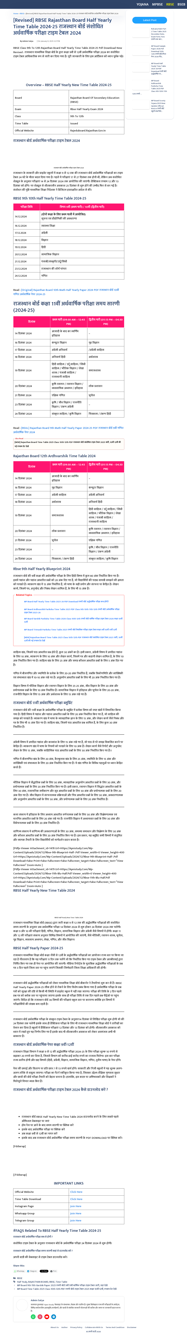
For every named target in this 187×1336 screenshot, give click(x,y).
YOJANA (143, 4)
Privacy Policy (76, 1327)
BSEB (181, 4)
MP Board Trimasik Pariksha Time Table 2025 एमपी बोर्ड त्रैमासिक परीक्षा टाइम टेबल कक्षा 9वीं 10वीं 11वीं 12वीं (70, 629)
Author (64, 1327)
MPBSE (157, 4)
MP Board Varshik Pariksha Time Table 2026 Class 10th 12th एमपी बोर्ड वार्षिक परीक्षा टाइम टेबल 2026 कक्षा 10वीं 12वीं (73, 620)
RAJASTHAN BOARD (38, 1282)
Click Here (76, 1192)
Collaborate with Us (94, 1327)
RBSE (170, 4)
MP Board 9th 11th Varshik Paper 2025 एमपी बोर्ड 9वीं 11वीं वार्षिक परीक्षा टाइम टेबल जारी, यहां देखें (62, 1285)
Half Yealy (22, 1282)
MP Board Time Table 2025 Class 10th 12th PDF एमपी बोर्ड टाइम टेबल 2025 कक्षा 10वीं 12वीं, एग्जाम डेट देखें (67, 1289)
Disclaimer (131, 1327)
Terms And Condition (115, 1327)
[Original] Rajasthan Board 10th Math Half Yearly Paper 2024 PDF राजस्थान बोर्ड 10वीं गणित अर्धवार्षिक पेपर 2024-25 (66, 292)
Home (15, 13)
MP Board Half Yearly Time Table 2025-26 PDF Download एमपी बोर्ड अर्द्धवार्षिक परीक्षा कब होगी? (66, 601)
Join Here (75, 1206)
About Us (55, 1327)
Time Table (61, 1282)
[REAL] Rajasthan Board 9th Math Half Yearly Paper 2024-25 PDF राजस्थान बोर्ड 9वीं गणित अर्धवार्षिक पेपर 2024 (68, 430)
